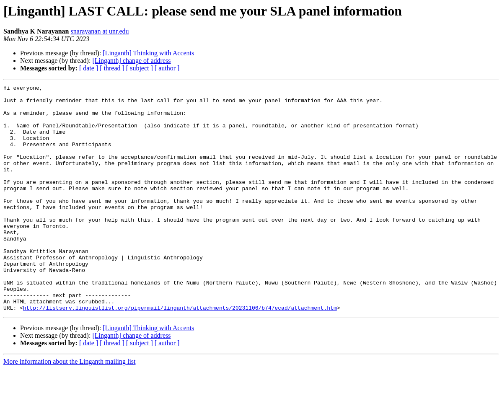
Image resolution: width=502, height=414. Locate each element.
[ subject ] (139, 68)
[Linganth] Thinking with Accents (148, 53)
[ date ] (88, 68)
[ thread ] (112, 68)
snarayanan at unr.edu (100, 31)
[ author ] (167, 68)
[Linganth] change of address (131, 60)
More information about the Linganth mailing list (69, 406)
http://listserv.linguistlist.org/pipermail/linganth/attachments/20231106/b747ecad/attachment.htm (180, 353)
